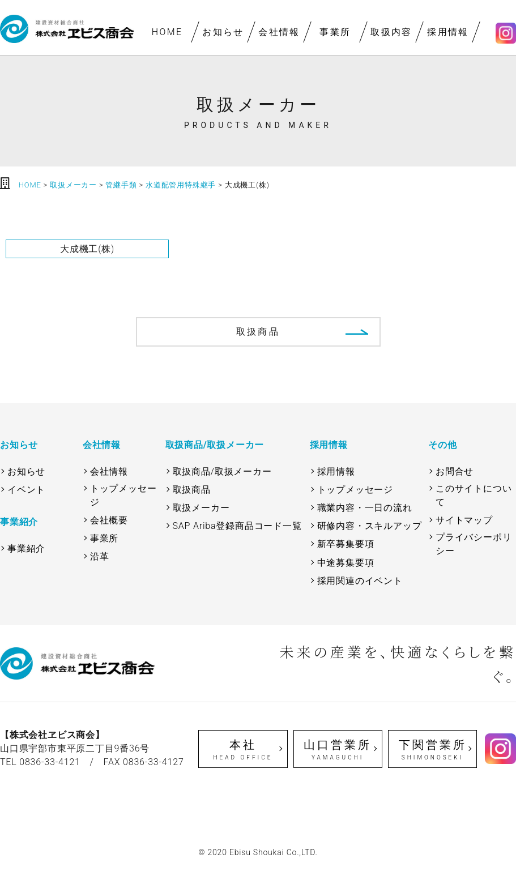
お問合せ (455, 471)
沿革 (99, 556)
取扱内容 (392, 32)
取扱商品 (258, 331)
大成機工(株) (87, 249)
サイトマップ (464, 520)
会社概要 (109, 520)
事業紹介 (26, 548)
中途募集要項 (345, 562)
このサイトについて (473, 495)
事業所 (335, 32)
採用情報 (448, 32)
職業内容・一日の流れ (364, 507)
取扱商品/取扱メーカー (222, 471)
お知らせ (223, 32)
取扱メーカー (201, 507)
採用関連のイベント (360, 580)
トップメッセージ (123, 495)
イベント (26, 489)
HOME (167, 32)
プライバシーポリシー (473, 544)
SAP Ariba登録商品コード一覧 (237, 525)
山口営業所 (338, 750)
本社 (243, 750)
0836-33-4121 (49, 762)
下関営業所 (432, 750)
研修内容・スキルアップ (369, 525)
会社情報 (279, 32)
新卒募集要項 (345, 544)
